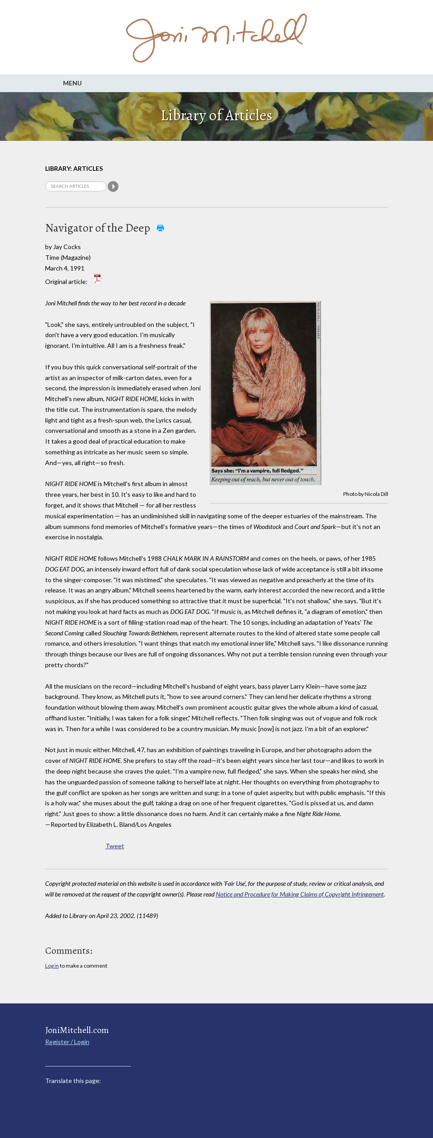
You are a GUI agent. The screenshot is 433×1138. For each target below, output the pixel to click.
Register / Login (67, 1041)
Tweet (114, 846)
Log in (52, 965)
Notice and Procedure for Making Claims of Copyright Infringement (300, 894)
